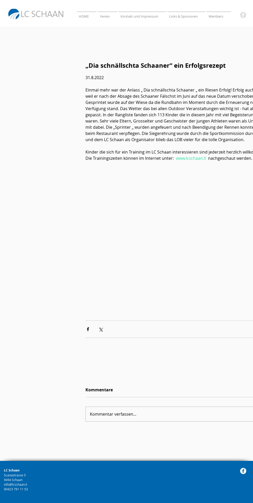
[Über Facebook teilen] (87, 329)
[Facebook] (243, 15)
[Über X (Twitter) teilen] (100, 329)
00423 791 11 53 (16, 489)
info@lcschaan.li (15, 484)
